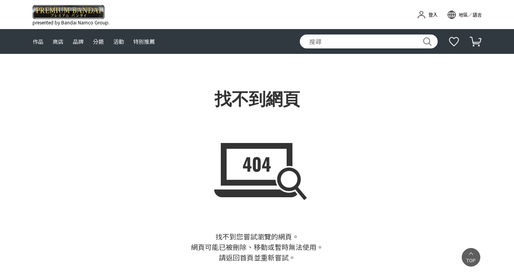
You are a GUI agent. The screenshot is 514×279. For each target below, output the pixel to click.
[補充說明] (454, 41)
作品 (38, 41)
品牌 (78, 41)
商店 (58, 41)
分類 (98, 41)
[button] (471, 257)
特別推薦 (144, 41)
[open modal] (464, 14)
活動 (118, 41)
